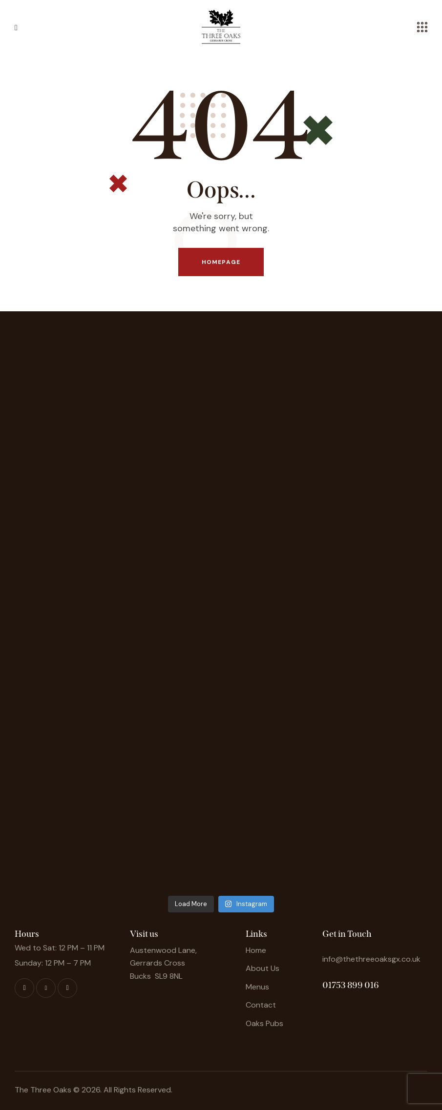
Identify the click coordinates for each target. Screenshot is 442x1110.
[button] (16, 26)
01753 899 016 (350, 985)
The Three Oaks (43, 1090)
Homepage (221, 262)
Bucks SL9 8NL (156, 976)
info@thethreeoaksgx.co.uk (371, 959)
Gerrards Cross (157, 963)
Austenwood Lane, (163, 950)
